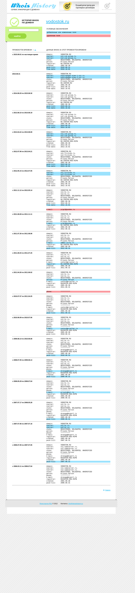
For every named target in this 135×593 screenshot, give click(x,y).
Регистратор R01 (46, 583)
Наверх (106, 569)
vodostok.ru (57, 21)
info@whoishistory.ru (75, 583)
